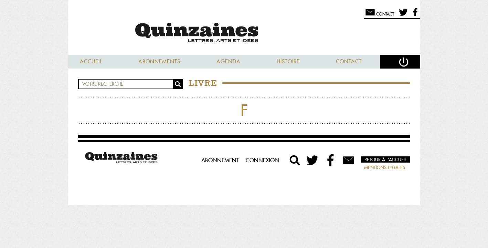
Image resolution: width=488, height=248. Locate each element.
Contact (349, 61)
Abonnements (159, 61)
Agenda (228, 61)
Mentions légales (384, 167)
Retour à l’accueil (385, 159)
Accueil (91, 61)
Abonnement (220, 160)
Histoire (288, 61)
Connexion (262, 160)
